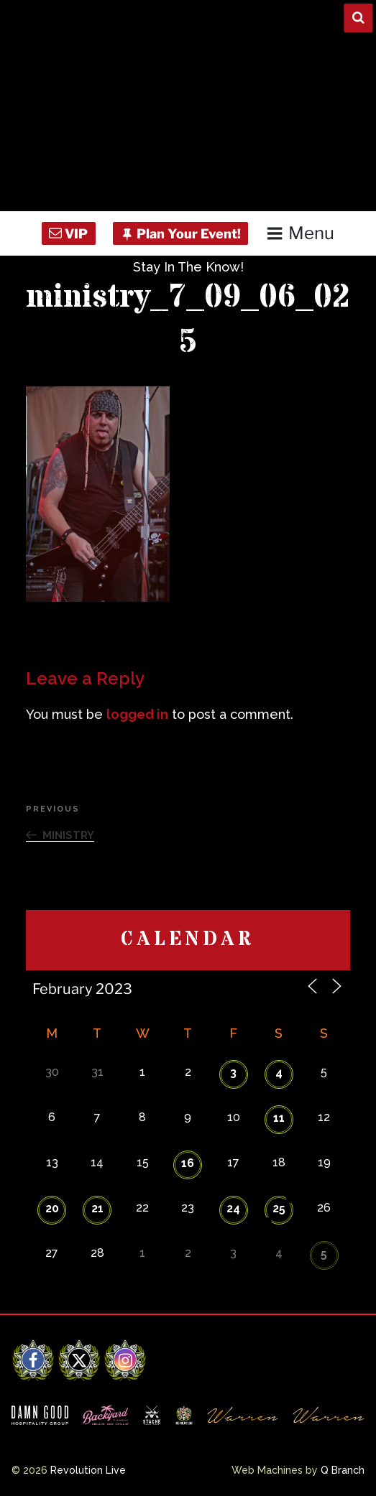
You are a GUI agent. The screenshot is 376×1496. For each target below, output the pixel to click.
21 (97, 1208)
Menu (300, 233)
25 (278, 1208)
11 (279, 1118)
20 (52, 1208)
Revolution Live (88, 1470)
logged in (137, 714)
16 (187, 1163)
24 (233, 1208)
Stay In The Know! (188, 266)
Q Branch (342, 1470)
